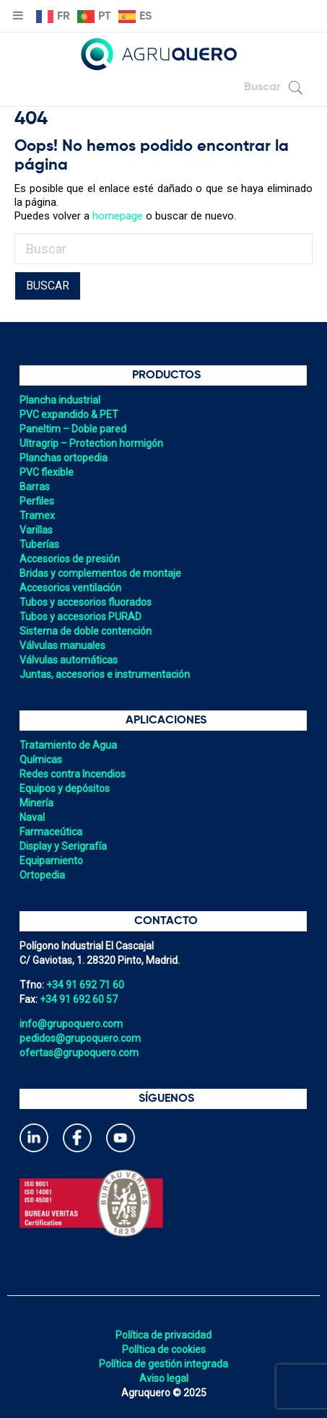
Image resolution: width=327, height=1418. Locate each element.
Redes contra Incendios (72, 774)
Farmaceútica (50, 832)
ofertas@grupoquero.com (79, 1052)
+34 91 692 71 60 (85, 985)
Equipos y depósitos (64, 788)
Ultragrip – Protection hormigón (91, 443)
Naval (32, 817)
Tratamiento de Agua (68, 745)
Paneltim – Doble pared (72, 429)
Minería (36, 803)
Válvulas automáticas (68, 660)
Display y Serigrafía (63, 846)
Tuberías (39, 544)
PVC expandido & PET (68, 414)
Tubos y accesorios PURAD (80, 616)
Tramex (37, 515)
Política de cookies (164, 1349)
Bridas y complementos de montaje (100, 573)
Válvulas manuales (62, 645)
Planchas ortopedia (63, 458)
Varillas (36, 530)
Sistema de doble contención (85, 631)
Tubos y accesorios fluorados (85, 602)
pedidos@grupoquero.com (80, 1038)
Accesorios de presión (69, 559)
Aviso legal (163, 1378)
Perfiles (36, 501)
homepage (117, 215)
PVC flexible (46, 472)
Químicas (40, 759)
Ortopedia (42, 875)
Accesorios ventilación (70, 587)
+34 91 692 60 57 (79, 999)
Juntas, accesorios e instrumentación (104, 674)
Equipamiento (51, 860)
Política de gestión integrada (163, 1363)
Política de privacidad (163, 1335)
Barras (34, 486)
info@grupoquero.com (71, 1024)
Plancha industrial (59, 400)
